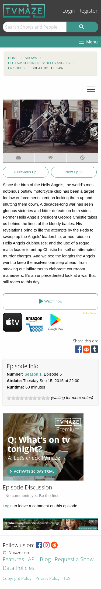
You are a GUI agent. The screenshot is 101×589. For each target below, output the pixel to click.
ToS (67, 578)
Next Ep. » (73, 172)
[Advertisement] (43, 447)
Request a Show (74, 560)
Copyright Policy (17, 578)
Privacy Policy (48, 578)
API (32, 560)
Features (13, 560)
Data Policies (18, 568)
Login (68, 10)
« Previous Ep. (25, 172)
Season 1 (33, 374)
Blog (45, 560)
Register (88, 10)
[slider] (28, 398)
